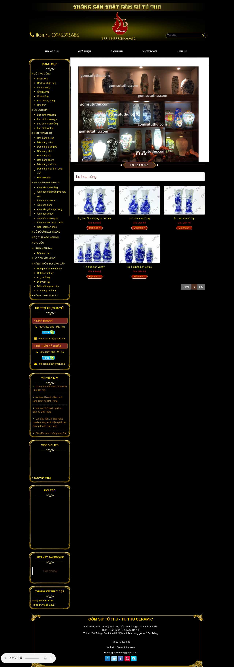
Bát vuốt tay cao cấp (48, 286)
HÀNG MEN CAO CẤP (46, 295)
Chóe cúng (43, 96)
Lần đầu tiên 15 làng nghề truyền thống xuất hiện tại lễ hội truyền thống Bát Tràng (49, 424)
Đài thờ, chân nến (46, 83)
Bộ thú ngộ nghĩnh (46, 237)
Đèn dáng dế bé (45, 138)
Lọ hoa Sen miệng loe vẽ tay (94, 218)
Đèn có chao (43, 177)
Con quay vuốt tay (46, 290)
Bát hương (42, 78)
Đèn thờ (41, 105)
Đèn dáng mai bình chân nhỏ (50, 170)
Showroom (149, 51)
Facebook (50, 571)
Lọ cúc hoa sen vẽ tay (139, 266)
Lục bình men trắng (47, 123)
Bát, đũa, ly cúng (46, 100)
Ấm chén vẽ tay (45, 213)
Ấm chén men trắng (47, 187)
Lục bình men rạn (46, 114)
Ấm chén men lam (46, 200)
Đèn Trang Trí (43, 133)
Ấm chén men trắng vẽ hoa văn (51, 194)
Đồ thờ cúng (42, 73)
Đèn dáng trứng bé (47, 146)
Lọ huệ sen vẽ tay (94, 266)
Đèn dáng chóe (45, 151)
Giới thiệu (84, 51)
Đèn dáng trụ (44, 155)
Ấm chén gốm (44, 205)
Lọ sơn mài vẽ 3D (44, 258)
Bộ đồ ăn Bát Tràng (47, 231)
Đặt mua (94, 227)
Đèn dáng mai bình (47, 164)
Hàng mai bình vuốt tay (49, 268)
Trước (185, 286)
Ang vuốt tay (43, 277)
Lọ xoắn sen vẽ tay (139, 218)
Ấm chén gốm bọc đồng (50, 209)
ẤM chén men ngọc (47, 218)
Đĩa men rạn (43, 253)
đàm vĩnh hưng (42, 477)
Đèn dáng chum (45, 160)
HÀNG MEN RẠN (43, 248)
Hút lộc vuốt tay (45, 273)
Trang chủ (52, 51)
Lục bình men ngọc (47, 119)
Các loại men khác (47, 227)
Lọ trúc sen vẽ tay (184, 218)
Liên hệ (182, 51)
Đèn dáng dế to (45, 142)
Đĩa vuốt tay (43, 281)
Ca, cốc (39, 242)
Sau (201, 286)
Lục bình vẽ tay (45, 128)
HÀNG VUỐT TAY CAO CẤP (49, 263)
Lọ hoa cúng (43, 87)
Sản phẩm (117, 51)
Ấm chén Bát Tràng (46, 182)
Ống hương (43, 91)
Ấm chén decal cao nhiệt (50, 222)
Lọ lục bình (41, 110)
